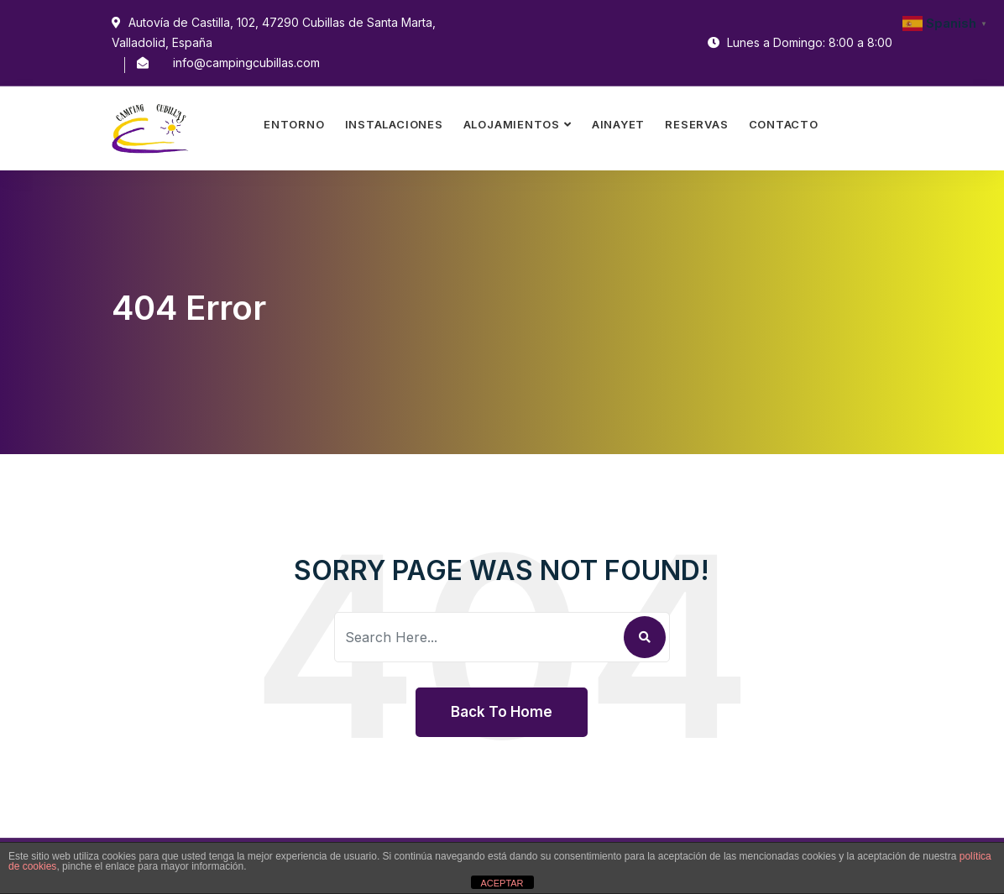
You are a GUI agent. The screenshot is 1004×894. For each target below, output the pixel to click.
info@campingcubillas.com (246, 62)
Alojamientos (511, 124)
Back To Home (501, 711)
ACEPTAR (501, 883)
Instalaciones (394, 124)
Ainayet (618, 124)
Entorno (294, 124)
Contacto (783, 124)
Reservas (696, 124)
